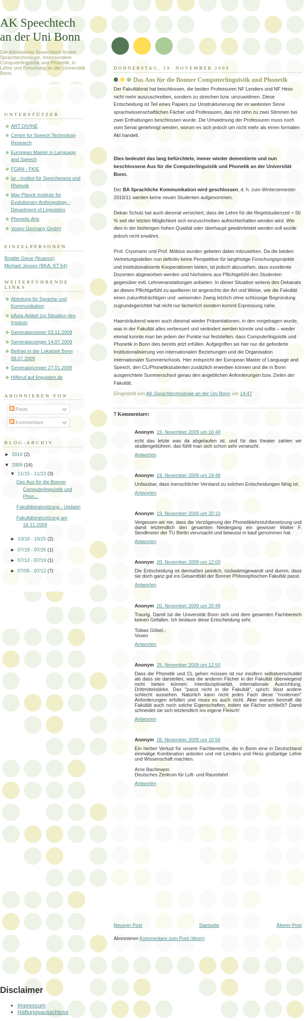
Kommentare (26, 422)
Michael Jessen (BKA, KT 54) (35, 265)
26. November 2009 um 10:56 (188, 739)
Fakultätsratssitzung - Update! (49, 506)
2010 (18, 454)
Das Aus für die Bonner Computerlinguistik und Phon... (44, 489)
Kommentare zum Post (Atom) (172, 938)
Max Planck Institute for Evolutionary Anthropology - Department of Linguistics (40, 202)
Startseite (209, 925)
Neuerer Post (128, 925)
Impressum (31, 1005)
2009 (18, 464)
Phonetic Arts (25, 218)
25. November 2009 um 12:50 (188, 664)
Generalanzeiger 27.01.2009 (41, 367)
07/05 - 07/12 (32, 570)
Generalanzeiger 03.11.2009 (41, 332)
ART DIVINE (24, 126)
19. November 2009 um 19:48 (188, 475)
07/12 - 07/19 (32, 560)
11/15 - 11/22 (32, 473)
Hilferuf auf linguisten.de (37, 377)
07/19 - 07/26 (32, 549)
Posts (18, 409)
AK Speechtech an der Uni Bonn (40, 29)
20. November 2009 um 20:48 (188, 605)
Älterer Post (289, 925)
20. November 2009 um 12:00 (188, 562)
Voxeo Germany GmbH (36, 228)
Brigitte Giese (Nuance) (29, 258)
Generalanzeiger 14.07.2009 (41, 341)
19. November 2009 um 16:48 (188, 432)
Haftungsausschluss (42, 1012)
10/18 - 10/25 (32, 538)
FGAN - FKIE (25, 169)
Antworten (145, 454)
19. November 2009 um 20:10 (188, 513)
